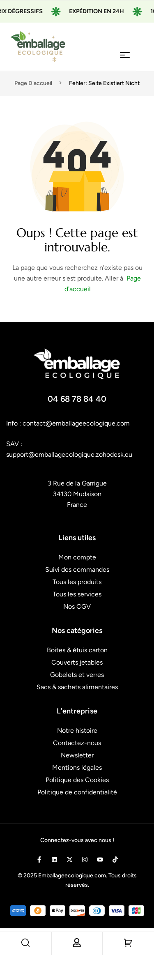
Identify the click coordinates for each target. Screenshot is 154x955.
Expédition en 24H (101, 11)
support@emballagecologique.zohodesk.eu (69, 454)
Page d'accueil (33, 83)
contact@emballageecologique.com (76, 423)
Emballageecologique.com (72, 875)
